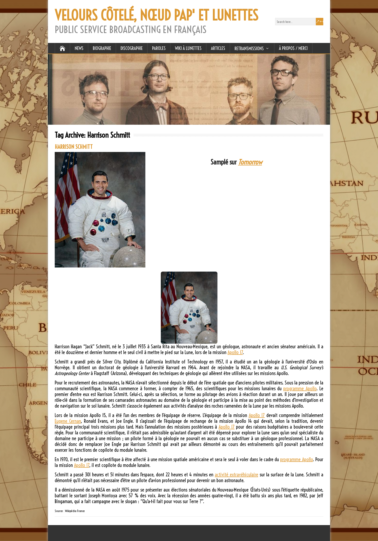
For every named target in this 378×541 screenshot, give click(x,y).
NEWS (79, 48)
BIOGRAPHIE (102, 48)
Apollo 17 (235, 352)
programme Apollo (299, 388)
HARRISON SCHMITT (74, 147)
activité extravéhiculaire (236, 475)
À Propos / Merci (293, 48)
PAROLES (159, 48)
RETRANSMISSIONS (249, 48)
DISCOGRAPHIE (132, 48)
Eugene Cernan (68, 421)
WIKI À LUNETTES (188, 48)
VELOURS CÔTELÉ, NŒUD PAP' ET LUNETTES (156, 15)
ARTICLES (218, 48)
